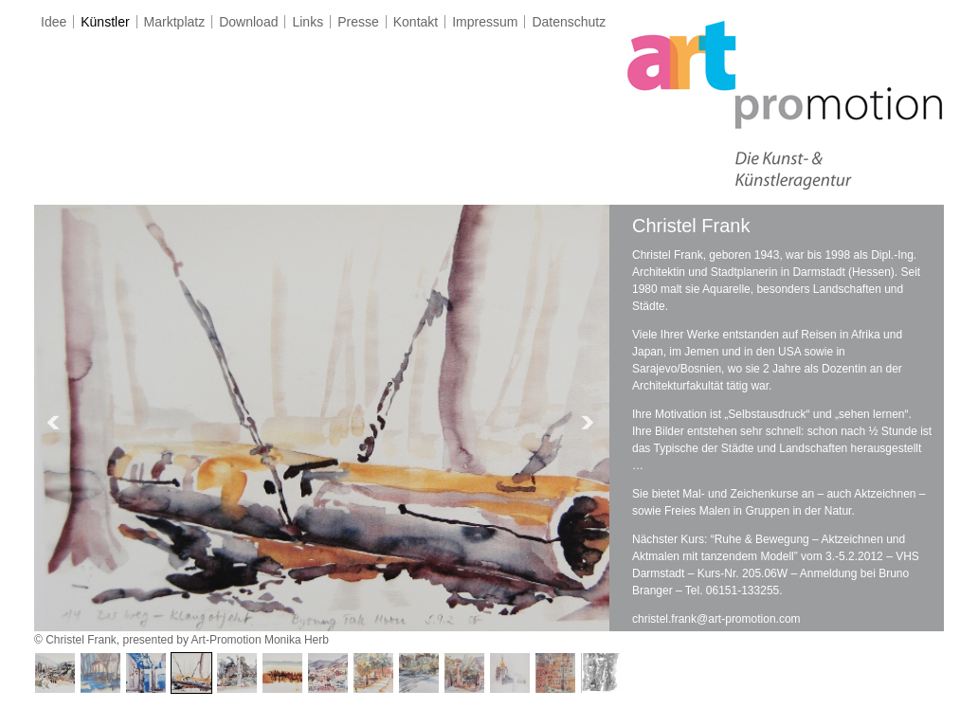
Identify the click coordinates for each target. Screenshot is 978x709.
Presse (358, 21)
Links (307, 21)
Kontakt (415, 21)
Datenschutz (569, 21)
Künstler (105, 21)
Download (248, 21)
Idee (53, 21)
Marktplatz (175, 21)
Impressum (484, 21)
